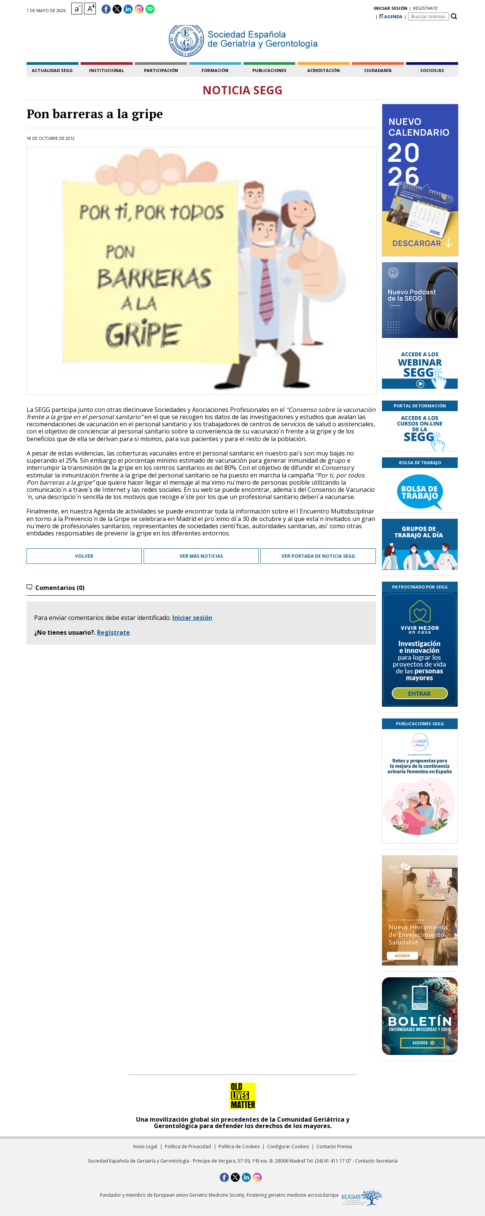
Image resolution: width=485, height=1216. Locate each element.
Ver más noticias (201, 556)
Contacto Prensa (334, 1146)
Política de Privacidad (188, 1146)
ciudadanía (378, 70)
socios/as (432, 70)
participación (161, 70)
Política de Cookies (239, 1146)
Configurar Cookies (288, 1146)
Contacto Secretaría (376, 1161)
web (207, 489)
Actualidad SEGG (52, 70)
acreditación (323, 70)
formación (215, 70)
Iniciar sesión (192, 617)
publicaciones (269, 70)
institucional (106, 70)
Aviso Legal (145, 1146)
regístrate (361, 9)
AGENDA (390, 9)
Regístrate (113, 632)
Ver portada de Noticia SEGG (318, 556)
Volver (84, 556)
